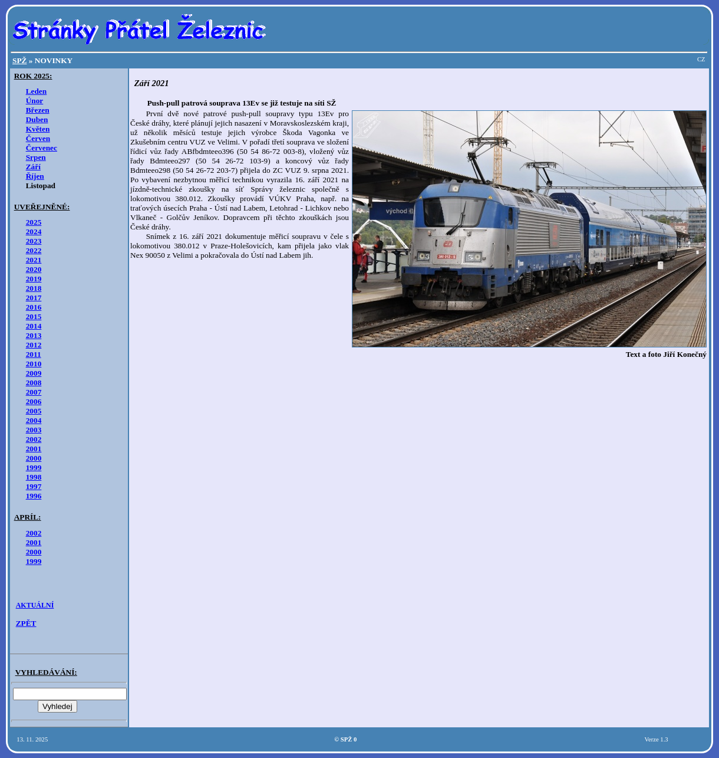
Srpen (36, 157)
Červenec (41, 147)
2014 (34, 325)
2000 (34, 458)
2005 (34, 410)
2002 (34, 439)
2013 (34, 335)
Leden (36, 91)
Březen (38, 110)
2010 (34, 363)
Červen (38, 138)
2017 (34, 297)
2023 (34, 241)
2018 (34, 288)
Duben (37, 119)
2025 (34, 222)
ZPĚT (26, 623)
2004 (34, 420)
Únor (35, 100)
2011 (33, 354)
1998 (34, 476)
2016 (34, 307)
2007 (34, 392)
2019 (34, 278)
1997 (34, 486)
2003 (34, 429)
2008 (34, 382)
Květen (38, 128)
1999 (34, 467)
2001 (34, 448)
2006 (34, 401)
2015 (34, 316)
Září (33, 166)
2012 (34, 344)
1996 (34, 495)
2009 (34, 373)
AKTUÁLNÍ (35, 605)
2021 (34, 259)
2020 (34, 269)
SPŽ (19, 60)
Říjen (35, 176)
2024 (34, 231)
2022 (34, 250)
